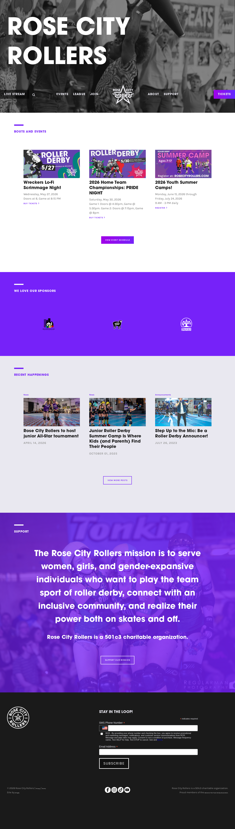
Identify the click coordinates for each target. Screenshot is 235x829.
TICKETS (224, 94)
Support (171, 94)
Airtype (19, 819)
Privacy (40, 815)
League (79, 94)
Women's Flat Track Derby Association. (207, 819)
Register (165, 209)
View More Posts (117, 497)
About (153, 94)
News (28, 406)
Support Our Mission (117, 684)
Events (62, 94)
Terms (159, 766)
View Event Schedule (117, 246)
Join (94, 94)
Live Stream (14, 94)
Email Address (108, 773)
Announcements (168, 406)
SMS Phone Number (112, 749)
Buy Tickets (36, 204)
